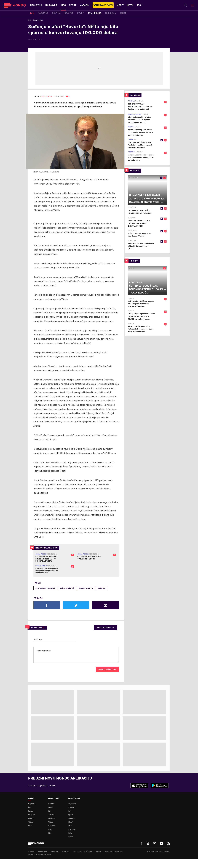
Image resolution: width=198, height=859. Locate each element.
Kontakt (66, 851)
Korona (51, 804)
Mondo (31, 799)
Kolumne (51, 826)
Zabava (51, 815)
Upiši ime (37, 639)
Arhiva (98, 851)
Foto (50, 829)
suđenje (101, 588)
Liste (50, 833)
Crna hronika (38, 20)
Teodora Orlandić (46, 97)
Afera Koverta (86, 588)
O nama (31, 851)
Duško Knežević (67, 588)
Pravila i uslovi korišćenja (39, 855)
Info (29, 20)
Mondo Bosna (74, 799)
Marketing (42, 851)
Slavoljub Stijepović (45, 588)
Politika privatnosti (113, 851)
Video (30, 822)
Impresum (54, 851)
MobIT (30, 818)
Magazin (31, 815)
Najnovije (32, 804)
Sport (30, 811)
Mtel (30, 826)
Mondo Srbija (53, 799)
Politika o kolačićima (83, 851)
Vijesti (62, 96)
